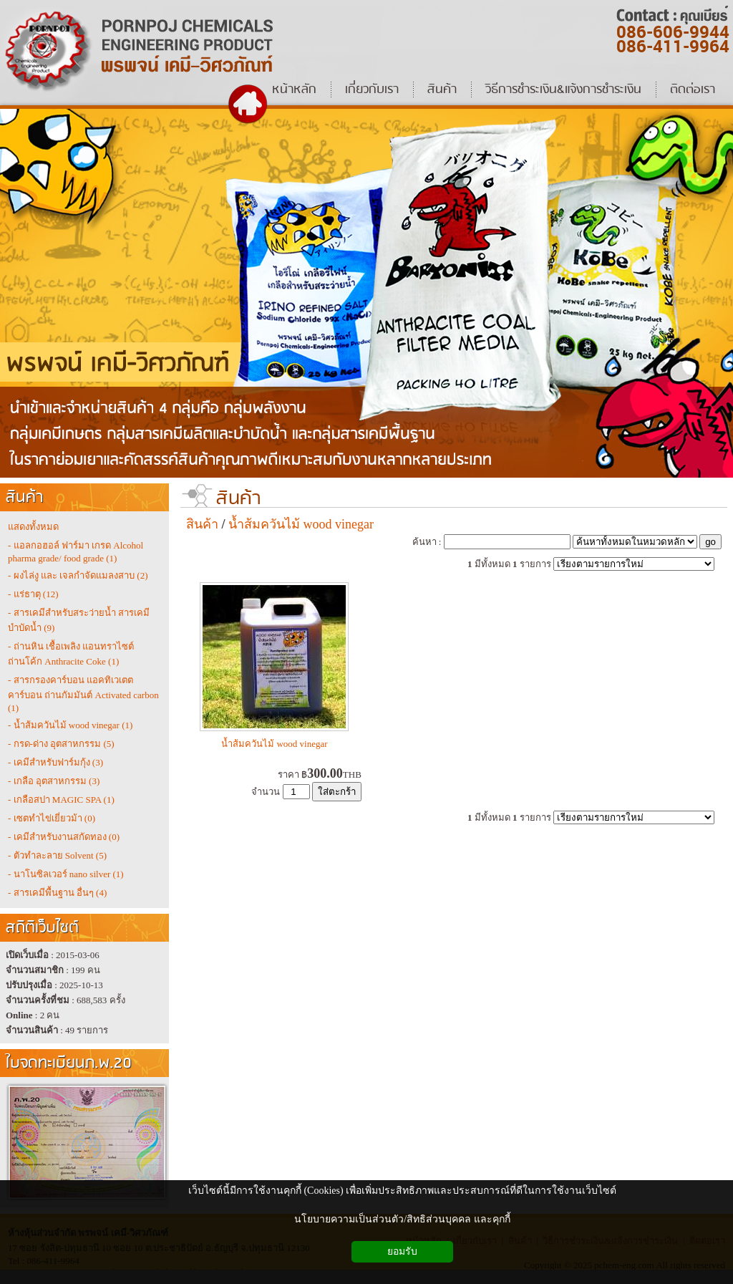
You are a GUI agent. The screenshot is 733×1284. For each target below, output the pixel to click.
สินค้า (238, 498)
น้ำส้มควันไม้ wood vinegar (301, 524)
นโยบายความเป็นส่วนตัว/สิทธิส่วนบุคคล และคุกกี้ (402, 1219)
